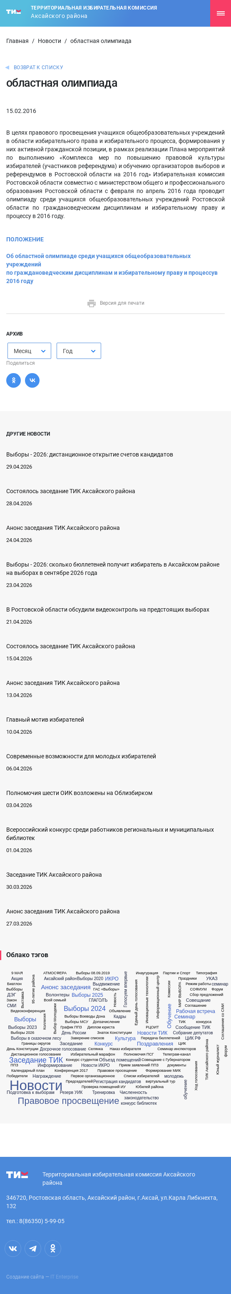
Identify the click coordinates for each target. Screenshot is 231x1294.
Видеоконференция (28, 1011)
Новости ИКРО (95, 1065)
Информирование (54, 1065)
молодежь (174, 1076)
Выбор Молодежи (55, 1018)
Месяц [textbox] (22, 351)
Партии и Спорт (177, 973)
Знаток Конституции (114, 1033)
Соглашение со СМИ (223, 1021)
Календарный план (28, 1071)
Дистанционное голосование (36, 1054)
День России (74, 1033)
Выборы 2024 (85, 1009)
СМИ (12, 1006)
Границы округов (36, 1044)
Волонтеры (58, 995)
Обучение (169, 1016)
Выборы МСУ (76, 1022)
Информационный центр (158, 997)
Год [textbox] (67, 351)
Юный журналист (217, 1059)
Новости (49, 41)
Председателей (79, 1081)
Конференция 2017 (71, 1071)
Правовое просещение (117, 1071)
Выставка (23, 1000)
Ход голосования (196, 1076)
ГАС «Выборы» (106, 989)
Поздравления (155, 1043)
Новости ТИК (152, 1033)
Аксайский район (60, 979)
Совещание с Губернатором (166, 1060)
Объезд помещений (120, 1060)
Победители (17, 1076)
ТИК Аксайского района (207, 1059)
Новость (115, 1000)
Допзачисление (106, 1022)
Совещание (198, 1000)
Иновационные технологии (147, 1000)
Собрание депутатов (193, 1033)
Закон (12, 1000)
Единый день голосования (136, 1003)
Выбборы (14, 989)
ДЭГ (11, 995)
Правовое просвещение (68, 1101)
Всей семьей (55, 1000)
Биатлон (14, 984)
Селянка (95, 1049)
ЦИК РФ (193, 1038)
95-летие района (33, 989)
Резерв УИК (71, 1093)
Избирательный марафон (93, 1054)
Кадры (120, 1017)
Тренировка (103, 1093)
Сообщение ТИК (193, 1027)
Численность (133, 1092)
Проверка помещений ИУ (104, 1087)
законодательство (141, 1098)
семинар (220, 984)
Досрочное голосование (63, 1049)
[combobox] (29, 351)
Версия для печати (115, 303)
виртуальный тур (160, 1081)
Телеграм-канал (177, 1054)
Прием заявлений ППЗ (139, 1065)
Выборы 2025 (87, 995)
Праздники (187, 979)
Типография (206, 973)
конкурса (203, 1022)
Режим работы (198, 984)
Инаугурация (147, 973)
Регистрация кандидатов (117, 1082)
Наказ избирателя (125, 1049)
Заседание (71, 1043)
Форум (217, 989)
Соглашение (195, 1006)
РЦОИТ (152, 1027)
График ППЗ (71, 1027)
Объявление (120, 1011)
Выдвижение (106, 984)
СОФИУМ (198, 989)
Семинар (184, 1016)
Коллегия (44, 1021)
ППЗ (14, 1065)
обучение (185, 1089)
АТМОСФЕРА (55, 973)
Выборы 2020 (90, 979)
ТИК (182, 1022)
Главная (17, 41)
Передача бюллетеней (160, 1038)
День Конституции (22, 1049)
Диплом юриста (100, 1027)
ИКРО (112, 978)
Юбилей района (150, 1087)
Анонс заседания (65, 987)
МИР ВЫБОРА (179, 994)
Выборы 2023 (22, 1027)
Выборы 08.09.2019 (93, 973)
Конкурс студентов (82, 1060)
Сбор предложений (206, 995)
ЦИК (182, 1044)
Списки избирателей (141, 1076)
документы (176, 1065)
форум (226, 1051)
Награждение (46, 1076)
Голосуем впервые (126, 989)
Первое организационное (93, 1076)
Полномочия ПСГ (139, 1054)
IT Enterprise (64, 1277)
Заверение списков (87, 1038)
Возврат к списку (38, 67)
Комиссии (169, 989)
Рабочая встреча (195, 1011)
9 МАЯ (17, 973)
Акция (17, 979)
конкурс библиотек (138, 1103)
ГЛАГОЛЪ (98, 1000)
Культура (125, 1038)
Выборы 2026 (23, 1033)
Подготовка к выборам (31, 1092)
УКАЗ (211, 978)
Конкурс (103, 1043)
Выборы (25, 1019)
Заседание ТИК (36, 1060)
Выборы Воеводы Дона (85, 1016)
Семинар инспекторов (176, 1049)
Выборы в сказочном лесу (36, 1038)
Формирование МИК (163, 1071)
